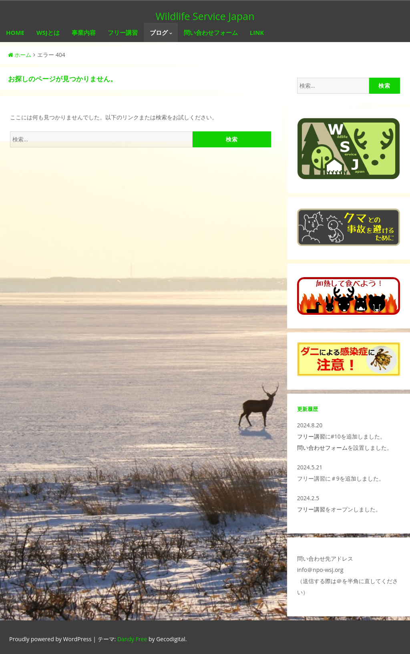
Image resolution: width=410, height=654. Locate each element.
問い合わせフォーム (211, 32)
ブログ (159, 32)
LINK (257, 32)
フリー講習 (123, 32)
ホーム (19, 54)
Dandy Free (132, 639)
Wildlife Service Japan (205, 16)
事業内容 (84, 32)
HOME (15, 32)
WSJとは (48, 32)
